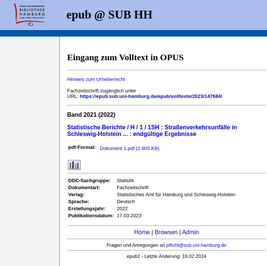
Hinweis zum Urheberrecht (96, 79)
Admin (190, 232)
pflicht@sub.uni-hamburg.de (196, 245)
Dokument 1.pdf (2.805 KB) (130, 148)
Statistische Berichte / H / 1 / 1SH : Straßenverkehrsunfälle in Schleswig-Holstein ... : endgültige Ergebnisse (152, 130)
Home (142, 232)
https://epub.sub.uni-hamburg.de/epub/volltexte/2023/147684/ (151, 96)
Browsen (166, 232)
